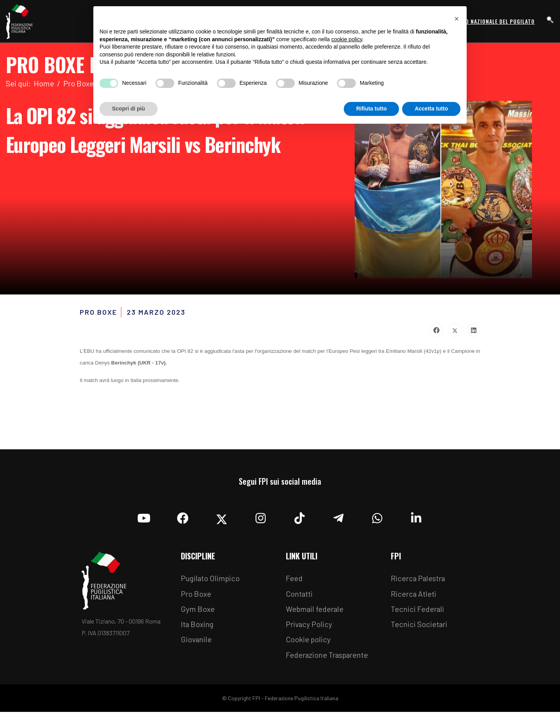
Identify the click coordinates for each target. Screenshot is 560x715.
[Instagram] (260, 518)
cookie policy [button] (346, 39)
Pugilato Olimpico (211, 580)
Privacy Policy (309, 626)
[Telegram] (338, 518)
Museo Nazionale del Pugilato (493, 21)
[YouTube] (144, 518)
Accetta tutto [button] (431, 108)
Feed (294, 580)
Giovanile (196, 642)
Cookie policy (308, 642)
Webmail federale (316, 611)
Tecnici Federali (418, 611)
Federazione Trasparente (328, 657)
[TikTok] (299, 518)
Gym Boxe (198, 611)
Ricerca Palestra (418, 580)
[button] (456, 18)
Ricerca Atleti (414, 595)
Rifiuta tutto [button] (371, 108)
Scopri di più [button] (128, 108)
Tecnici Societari (419, 626)
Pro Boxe (196, 595)
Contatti (299, 595)
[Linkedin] (416, 518)
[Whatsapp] (377, 518)
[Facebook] (182, 518)
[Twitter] (221, 518)
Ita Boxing (198, 626)
